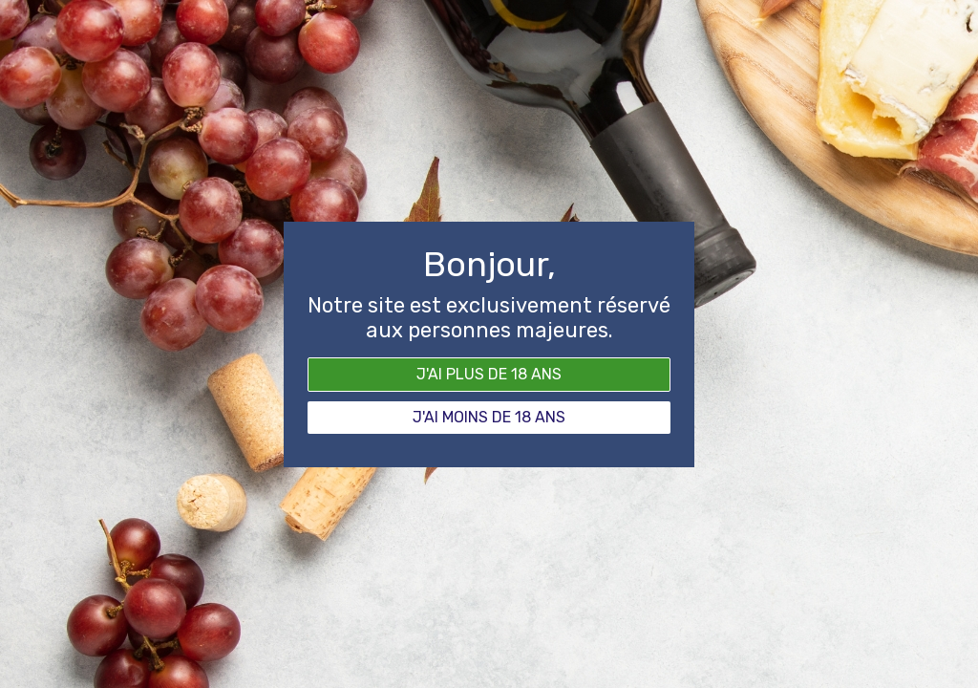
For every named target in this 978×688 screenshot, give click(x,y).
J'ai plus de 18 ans (489, 374)
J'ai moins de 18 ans (489, 417)
